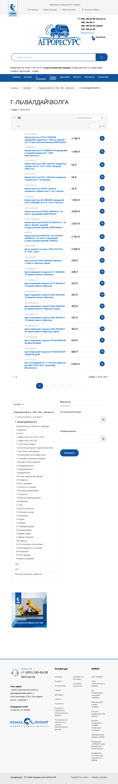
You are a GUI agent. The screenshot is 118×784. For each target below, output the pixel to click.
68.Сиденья (21, 540)
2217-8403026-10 (31, 268)
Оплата (77, 77)
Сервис (58, 690)
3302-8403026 (30, 257)
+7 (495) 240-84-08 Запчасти (91, 18)
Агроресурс (16, 777)
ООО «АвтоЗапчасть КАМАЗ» (98, 683)
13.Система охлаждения (27, 451)
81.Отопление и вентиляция (29, 544)
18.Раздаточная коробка (28, 462)
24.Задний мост (23, 472)
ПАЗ (17, 564)
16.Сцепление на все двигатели (31, 454)
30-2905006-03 (30, 147)
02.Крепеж (21, 430)
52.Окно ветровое (25, 508)
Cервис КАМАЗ (53, 78)
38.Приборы (22, 501)
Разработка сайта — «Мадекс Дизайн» (89, 777)
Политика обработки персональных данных (61, 712)
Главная (16, 77)
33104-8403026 (31, 337)
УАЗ (17, 569)
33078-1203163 (31, 185)
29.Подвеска (22, 480)
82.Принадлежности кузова (29, 548)
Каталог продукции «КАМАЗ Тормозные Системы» (96, 725)
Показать (69, 452)
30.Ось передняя (24, 483)
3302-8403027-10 (31, 314)
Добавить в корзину (102, 138)
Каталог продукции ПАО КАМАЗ (98, 713)
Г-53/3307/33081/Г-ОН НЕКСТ (29, 417)
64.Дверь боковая (25, 537)
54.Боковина (22, 515)
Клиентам (103, 77)
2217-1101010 (30, 359)
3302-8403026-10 (31, 291)
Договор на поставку (78, 678)
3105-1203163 (30, 160)
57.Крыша (20, 522)
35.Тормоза (21, 494)
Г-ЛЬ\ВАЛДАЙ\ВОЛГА (26, 422)
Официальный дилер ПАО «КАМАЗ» (65, 4)
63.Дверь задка (23, 533)
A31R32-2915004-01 (32, 219)
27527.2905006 (30, 134)
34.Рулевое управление (27, 490)
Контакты (89, 77)
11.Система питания (25, 444)
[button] (92, 9)
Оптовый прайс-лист (78, 684)
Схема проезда (50, 9)
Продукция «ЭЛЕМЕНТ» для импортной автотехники (98, 745)
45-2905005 (29, 197)
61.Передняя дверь (25, 526)
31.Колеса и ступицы (26, 487)
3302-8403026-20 (31, 303)
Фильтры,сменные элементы (28, 574)
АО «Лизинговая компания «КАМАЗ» (97, 694)
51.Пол (19, 505)
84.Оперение (22, 551)
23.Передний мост (25, 469)
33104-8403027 (31, 348)
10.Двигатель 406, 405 (26, 440)
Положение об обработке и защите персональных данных (61, 725)
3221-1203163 (30, 174)
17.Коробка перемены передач (30, 458)
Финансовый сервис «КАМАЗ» (97, 704)
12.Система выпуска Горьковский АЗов (34, 447)
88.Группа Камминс (25, 558)
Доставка (65, 77)
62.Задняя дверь (24, 530)
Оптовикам (33, 9)
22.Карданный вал (24, 465)
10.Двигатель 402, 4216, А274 (30, 437)
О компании (41, 78)
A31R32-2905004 (31, 208)
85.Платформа (23, 555)
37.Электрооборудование (28, 497)
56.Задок (20, 519)
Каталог (28, 77)
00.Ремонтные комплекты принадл (32, 426)
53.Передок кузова (25, 512)
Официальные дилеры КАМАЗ (97, 735)
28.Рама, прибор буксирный (29, 476)
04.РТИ (19, 433)
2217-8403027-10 (31, 280)
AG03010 (28, 232)
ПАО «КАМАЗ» (97, 677)
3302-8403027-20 (31, 325)
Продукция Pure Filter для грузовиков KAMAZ (97, 756)
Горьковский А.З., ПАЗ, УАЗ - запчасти (56, 88)
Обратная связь (69, 9)
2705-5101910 (30, 246)
